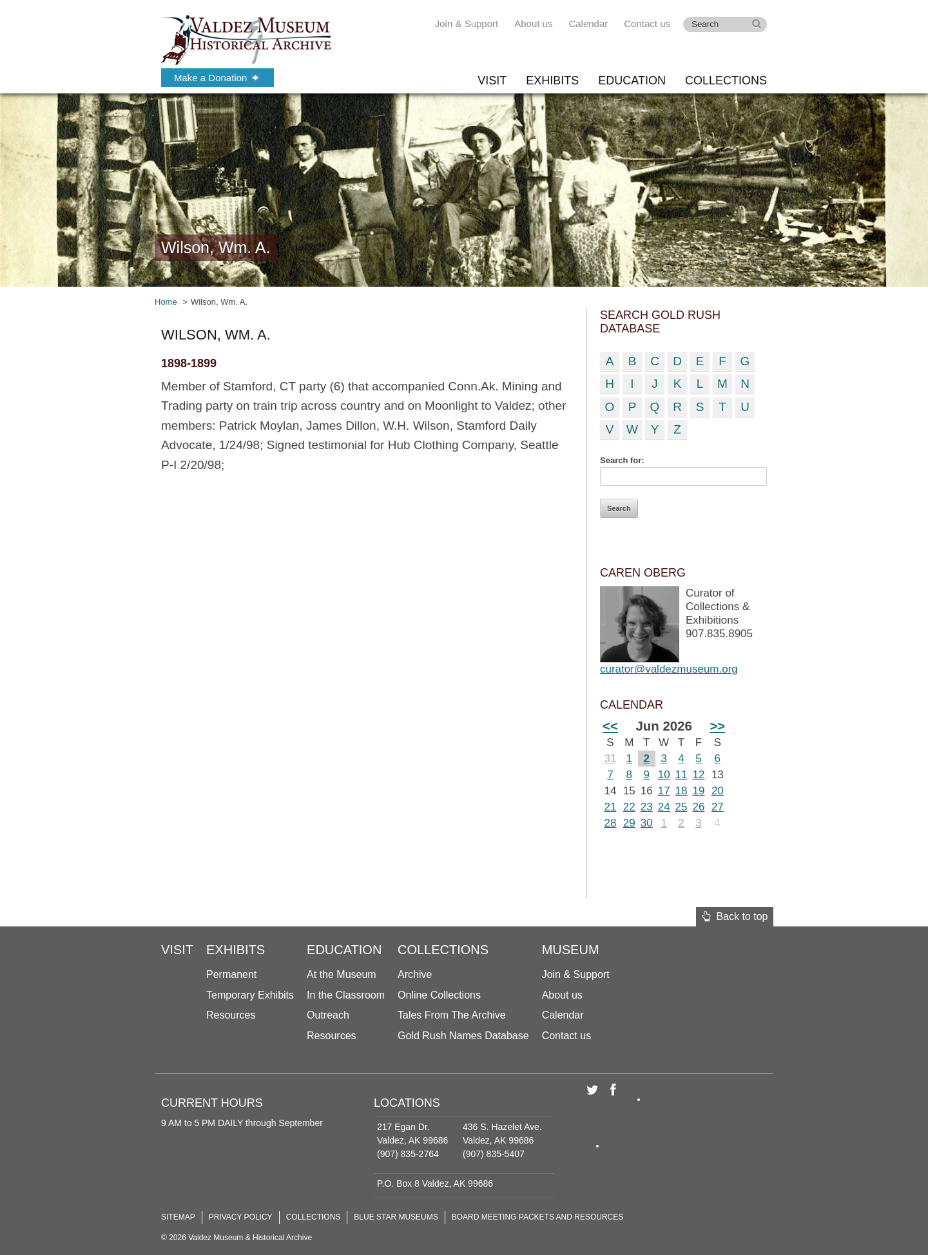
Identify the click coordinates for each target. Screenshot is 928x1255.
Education (632, 80)
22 (629, 807)
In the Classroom (346, 995)
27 (717, 807)
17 (664, 791)
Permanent (231, 974)
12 (699, 775)
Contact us (647, 23)
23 (647, 807)
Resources (230, 1015)
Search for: (622, 460)
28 (610, 823)
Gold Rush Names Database (463, 1035)
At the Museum (341, 974)
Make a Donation (217, 77)
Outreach (328, 1015)
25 (681, 807)
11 (681, 775)
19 (699, 791)
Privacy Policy (241, 1216)
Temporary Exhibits (250, 995)
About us (533, 23)
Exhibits (552, 80)
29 (629, 823)
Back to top (735, 916)
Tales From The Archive (452, 1015)
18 (681, 791)
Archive (415, 974)
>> (717, 726)
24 (664, 807)
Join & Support (466, 23)
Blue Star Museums (396, 1216)
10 (664, 775)
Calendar (588, 23)
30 (647, 823)
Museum (570, 950)
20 (717, 791)
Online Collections (439, 995)
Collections (726, 80)
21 (610, 807)
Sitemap (178, 1216)
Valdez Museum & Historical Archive (246, 38)
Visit (492, 80)
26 (699, 807)
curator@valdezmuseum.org (669, 669)
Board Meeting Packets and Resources (538, 1216)
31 (610, 758)
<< (610, 726)
